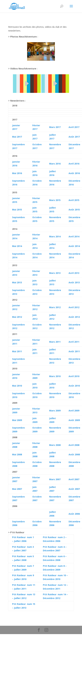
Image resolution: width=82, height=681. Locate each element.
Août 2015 (74, 209)
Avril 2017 (74, 127)
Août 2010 (74, 385)
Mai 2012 (17, 316)
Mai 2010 (17, 385)
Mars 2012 (55, 307)
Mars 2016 (55, 163)
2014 (19, 246)
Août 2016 (74, 173)
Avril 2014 (74, 236)
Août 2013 (74, 282)
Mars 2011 (55, 341)
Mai (14, 246)
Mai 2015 (17, 209)
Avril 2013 (74, 272)
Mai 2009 (17, 420)
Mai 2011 (17, 351)
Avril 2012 (74, 307)
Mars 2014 (55, 236)
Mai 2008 (17, 454)
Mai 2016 (17, 173)
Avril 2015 (74, 200)
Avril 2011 (74, 341)
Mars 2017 (55, 127)
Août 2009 (74, 420)
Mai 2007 (17, 488)
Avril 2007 (74, 479)
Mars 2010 (55, 376)
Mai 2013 (17, 282)
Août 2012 (74, 316)
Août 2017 (74, 136)
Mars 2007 (55, 479)
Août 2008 (74, 454)
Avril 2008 (74, 445)
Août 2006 (74, 513)
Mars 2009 (55, 410)
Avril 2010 (74, 376)
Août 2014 (74, 246)
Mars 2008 (55, 445)
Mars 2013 (55, 272)
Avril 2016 (74, 163)
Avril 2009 (74, 410)
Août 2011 (74, 351)
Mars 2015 (55, 200)
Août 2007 (74, 488)
